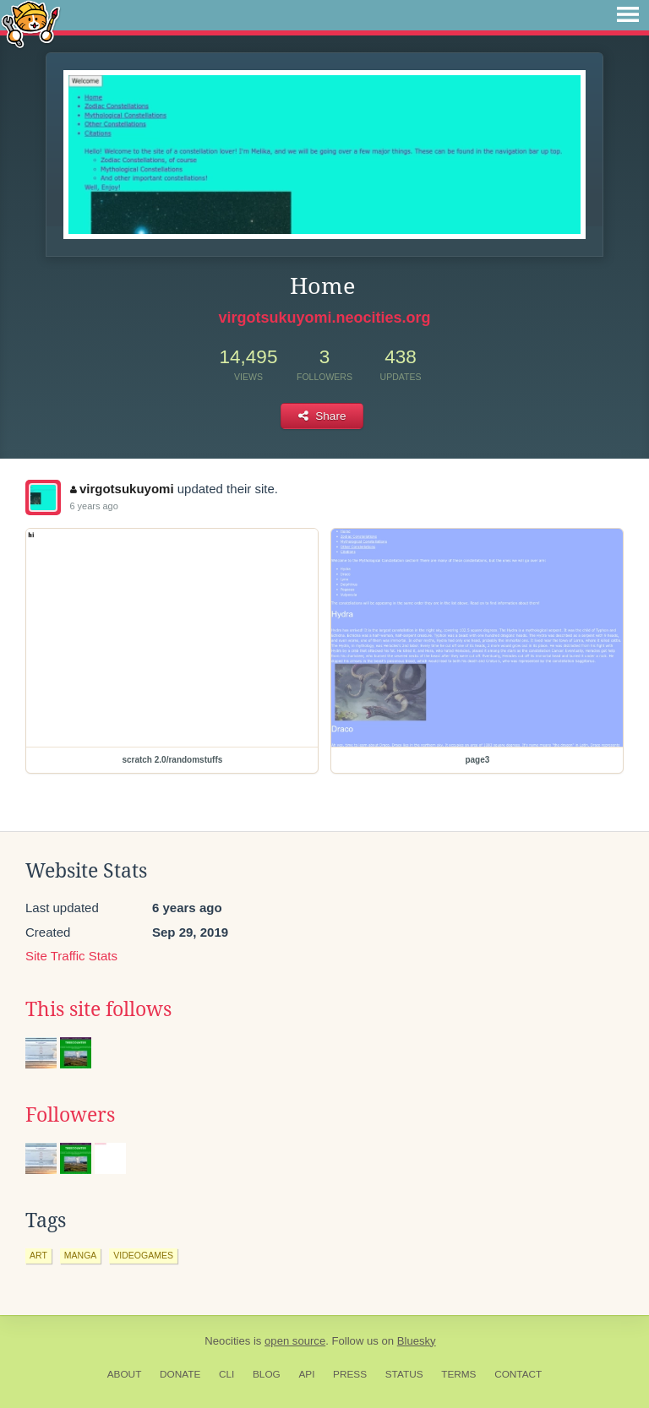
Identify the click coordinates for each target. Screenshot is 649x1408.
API (306, 1374)
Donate (180, 1374)
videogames (143, 1255)
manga (80, 1255)
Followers (70, 1115)
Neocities (227, 1341)
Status (404, 1374)
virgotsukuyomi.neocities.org (324, 317)
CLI (226, 1374)
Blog (267, 1374)
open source (295, 1341)
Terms (458, 1374)
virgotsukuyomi (121, 488)
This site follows (98, 1009)
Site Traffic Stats (71, 956)
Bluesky (416, 1341)
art (38, 1255)
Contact (518, 1374)
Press (350, 1374)
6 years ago (93, 506)
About (124, 1374)
